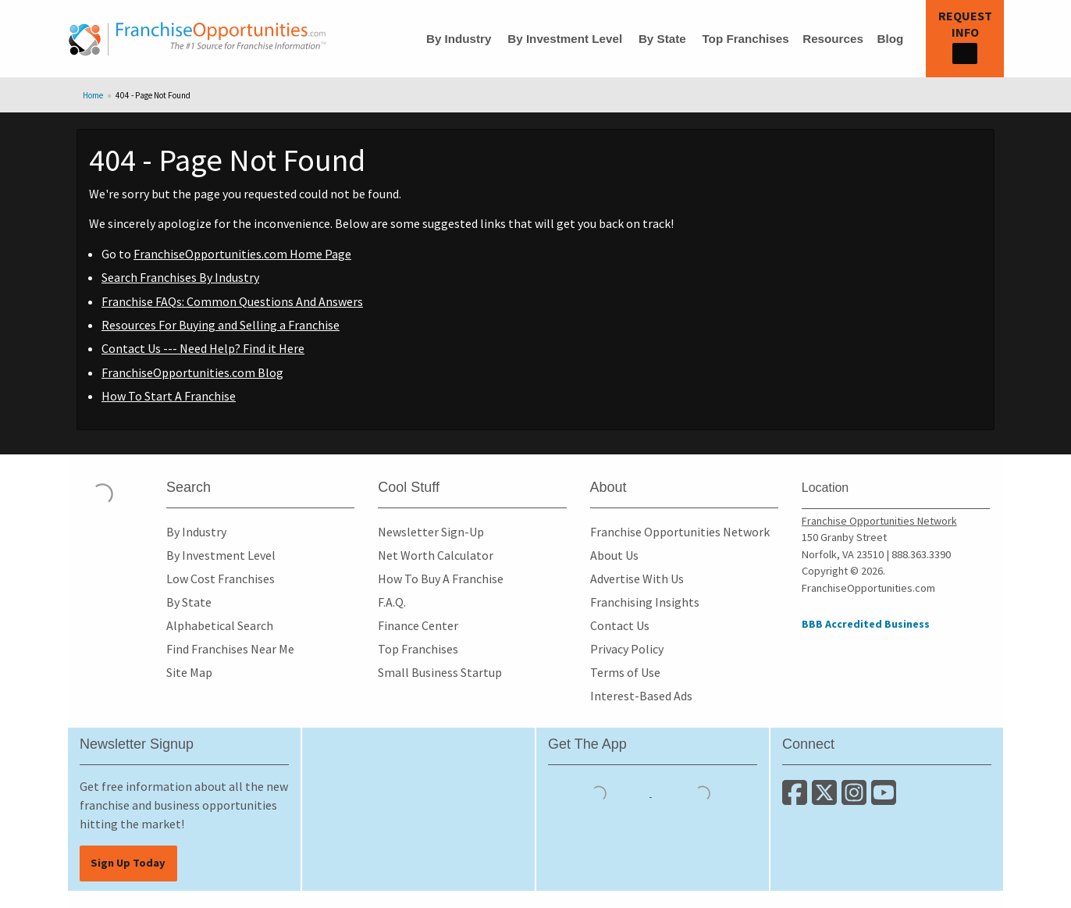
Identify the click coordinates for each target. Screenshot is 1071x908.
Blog (890, 38)
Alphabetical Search (219, 625)
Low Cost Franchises (220, 578)
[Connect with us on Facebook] (797, 799)
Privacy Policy (627, 649)
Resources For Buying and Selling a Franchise (220, 325)
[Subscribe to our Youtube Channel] (884, 799)
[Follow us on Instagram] (856, 799)
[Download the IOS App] (600, 791)
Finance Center (418, 625)
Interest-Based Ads (641, 695)
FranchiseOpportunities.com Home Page (242, 254)
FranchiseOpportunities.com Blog (192, 372)
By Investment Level (564, 38)
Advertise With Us (637, 578)
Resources (832, 38)
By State (662, 38)
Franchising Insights (644, 602)
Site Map (189, 672)
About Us (614, 555)
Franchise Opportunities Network (680, 531)
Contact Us (619, 625)
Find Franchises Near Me (230, 649)
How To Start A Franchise (168, 396)
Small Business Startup (440, 672)
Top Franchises (745, 38)
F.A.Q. (392, 602)
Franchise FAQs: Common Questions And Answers (232, 301)
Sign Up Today (128, 863)
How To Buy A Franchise (440, 578)
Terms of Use (625, 672)
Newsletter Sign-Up (431, 531)
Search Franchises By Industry (180, 277)
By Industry (459, 38)
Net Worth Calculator (435, 555)
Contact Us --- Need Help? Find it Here (202, 348)
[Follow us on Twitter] (827, 799)
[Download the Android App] (702, 791)
